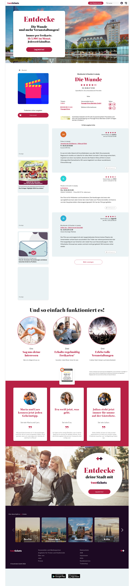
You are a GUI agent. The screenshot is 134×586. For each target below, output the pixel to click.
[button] (107, 3)
